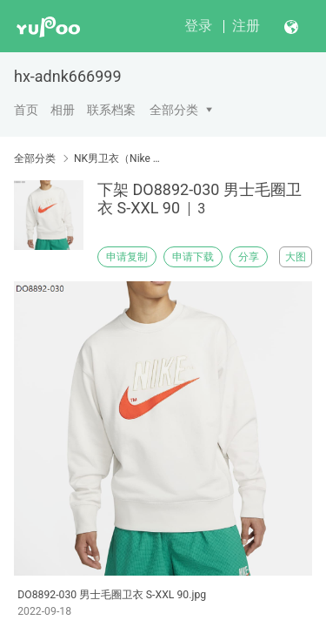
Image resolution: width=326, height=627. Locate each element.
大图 (295, 257)
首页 (26, 110)
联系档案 (111, 110)
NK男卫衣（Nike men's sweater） (119, 158)
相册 (62, 110)
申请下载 (193, 257)
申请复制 (127, 257)
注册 (246, 25)
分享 (248, 257)
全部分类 (174, 110)
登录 (198, 25)
